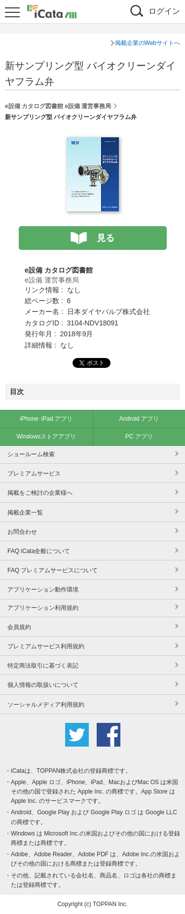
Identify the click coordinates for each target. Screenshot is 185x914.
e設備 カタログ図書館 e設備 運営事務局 (58, 106)
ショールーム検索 (31, 454)
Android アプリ (139, 418)
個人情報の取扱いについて (42, 684)
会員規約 (19, 627)
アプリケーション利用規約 (42, 607)
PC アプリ (139, 436)
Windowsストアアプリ (46, 436)
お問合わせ (22, 531)
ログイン (164, 11)
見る (105, 238)
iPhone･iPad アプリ (46, 418)
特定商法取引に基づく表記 (42, 665)
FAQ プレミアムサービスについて (52, 570)
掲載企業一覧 (25, 512)
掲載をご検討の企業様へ (40, 492)
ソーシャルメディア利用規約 (45, 704)
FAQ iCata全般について (38, 551)
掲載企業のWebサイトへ (147, 43)
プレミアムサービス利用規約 (45, 646)
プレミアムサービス (34, 473)
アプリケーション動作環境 (42, 589)
